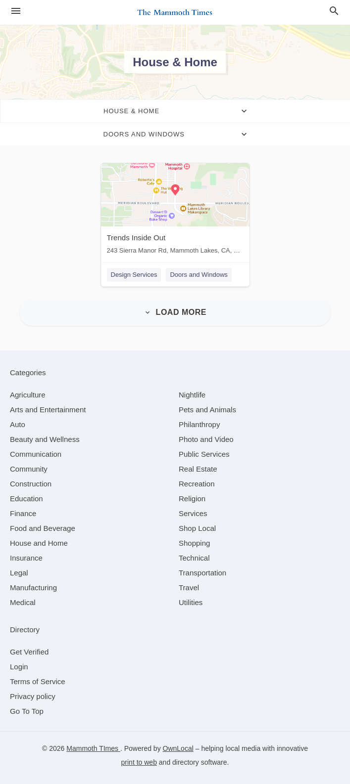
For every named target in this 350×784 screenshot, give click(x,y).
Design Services (134, 274)
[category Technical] (194, 558)
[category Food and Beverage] (42, 528)
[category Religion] (192, 498)
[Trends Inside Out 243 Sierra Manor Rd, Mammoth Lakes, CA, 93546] (175, 211)
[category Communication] (35, 454)
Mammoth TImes (93, 748)
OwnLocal (178, 748)
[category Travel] (189, 587)
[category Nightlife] (192, 395)
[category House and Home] (39, 543)
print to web (139, 762)
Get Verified (29, 652)
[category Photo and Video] (206, 439)
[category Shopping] (194, 543)
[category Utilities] (190, 602)
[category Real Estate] (198, 469)
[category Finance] (23, 513)
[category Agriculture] (28, 395)
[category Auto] (17, 424)
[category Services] (193, 513)
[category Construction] (30, 483)
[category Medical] (23, 602)
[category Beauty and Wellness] (45, 439)
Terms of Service (37, 681)
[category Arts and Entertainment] (48, 409)
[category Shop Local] (197, 528)
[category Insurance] (26, 558)
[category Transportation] (202, 572)
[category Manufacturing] (33, 587)
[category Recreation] (197, 483)
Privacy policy (32, 696)
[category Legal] (19, 572)
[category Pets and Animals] (207, 409)
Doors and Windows (198, 274)
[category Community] (29, 469)
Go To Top (27, 711)
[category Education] (26, 498)
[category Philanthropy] (199, 424)
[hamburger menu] (16, 11)
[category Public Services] (204, 454)
